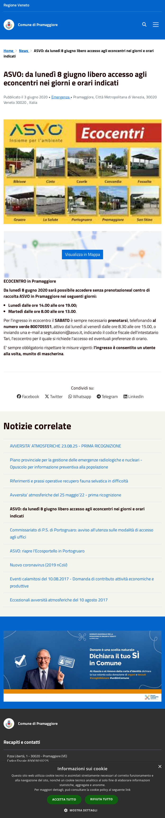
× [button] (159, 767)
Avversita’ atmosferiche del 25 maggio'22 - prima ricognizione (65, 495)
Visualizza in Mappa (82, 254)
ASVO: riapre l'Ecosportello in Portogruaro (47, 551)
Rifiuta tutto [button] (101, 799)
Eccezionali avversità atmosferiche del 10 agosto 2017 (59, 600)
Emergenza (60, 97)
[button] (82, 810)
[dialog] (82, 790)
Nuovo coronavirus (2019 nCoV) (38, 565)
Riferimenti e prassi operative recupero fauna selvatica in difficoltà (69, 481)
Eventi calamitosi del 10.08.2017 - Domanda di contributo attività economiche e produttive (82, 582)
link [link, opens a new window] (128, 790)
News (24, 50)
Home (9, 50)
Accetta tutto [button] (64, 799)
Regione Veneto (16, 5)
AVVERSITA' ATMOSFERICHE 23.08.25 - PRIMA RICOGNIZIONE (65, 446)
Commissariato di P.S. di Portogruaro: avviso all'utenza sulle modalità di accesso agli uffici (81, 533)
